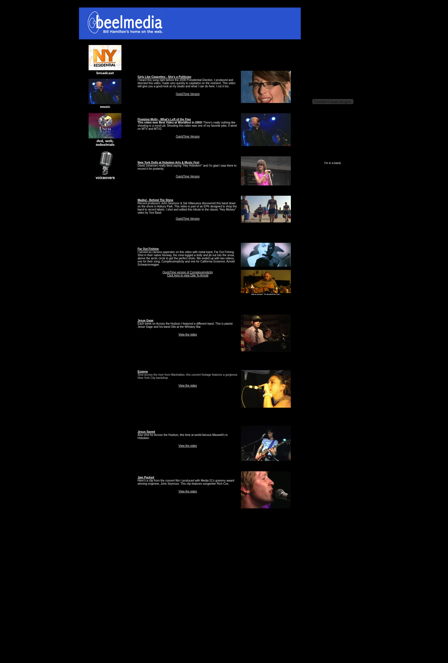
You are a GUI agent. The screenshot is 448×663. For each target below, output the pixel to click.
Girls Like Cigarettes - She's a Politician (164, 76)
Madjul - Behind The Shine (155, 200)
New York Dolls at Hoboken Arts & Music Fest (168, 162)
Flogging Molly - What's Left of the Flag (164, 119)
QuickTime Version (188, 94)
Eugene (143, 371)
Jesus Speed (146, 431)
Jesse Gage (146, 320)
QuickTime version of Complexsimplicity (188, 272)
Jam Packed (146, 477)
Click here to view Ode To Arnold (187, 275)
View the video (188, 334)
